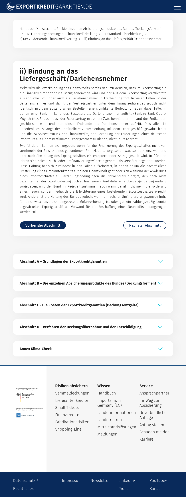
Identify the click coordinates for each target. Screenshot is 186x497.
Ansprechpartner (154, 393)
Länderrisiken (109, 419)
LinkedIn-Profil (127, 484)
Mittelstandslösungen (114, 427)
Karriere (146, 439)
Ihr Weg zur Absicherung (150, 403)
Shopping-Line (68, 429)
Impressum (72, 480)
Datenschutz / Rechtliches (25, 484)
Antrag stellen (152, 424)
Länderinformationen (114, 412)
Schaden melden (155, 431)
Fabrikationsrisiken (72, 421)
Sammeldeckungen (72, 393)
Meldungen (107, 434)
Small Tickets (67, 407)
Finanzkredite (67, 414)
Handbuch (106, 393)
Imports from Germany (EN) (109, 403)
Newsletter (100, 480)
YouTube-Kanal (158, 484)
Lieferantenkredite (71, 400)
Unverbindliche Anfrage (153, 415)
